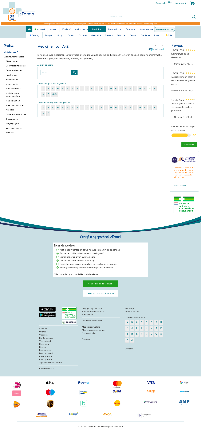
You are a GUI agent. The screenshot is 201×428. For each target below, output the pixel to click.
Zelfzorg (34, 35)
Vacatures (43, 335)
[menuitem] (17, 52)
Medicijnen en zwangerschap (13, 94)
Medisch (9, 45)
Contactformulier (46, 368)
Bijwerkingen (12, 61)
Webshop (129, 308)
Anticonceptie (81, 29)
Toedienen (145, 35)
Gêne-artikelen (132, 311)
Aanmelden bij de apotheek (100, 284)
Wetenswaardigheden (14, 57)
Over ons (43, 332)
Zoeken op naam (100, 71)
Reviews (177, 45)
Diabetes (83, 35)
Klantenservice (146, 29)
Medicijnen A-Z (11, 52)
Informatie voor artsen (92, 320)
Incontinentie (12, 84)
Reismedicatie (114, 29)
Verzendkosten (46, 341)
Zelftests (10, 132)
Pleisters (109, 35)
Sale (169, 35)
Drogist (48, 35)
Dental (71, 35)
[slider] (190, 50)
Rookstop (130, 29)
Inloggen (181, 3)
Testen (133, 35)
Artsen (53, 29)
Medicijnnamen (13, 101)
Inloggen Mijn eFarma (92, 308)
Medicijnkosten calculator (93, 330)
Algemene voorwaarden (50, 362)
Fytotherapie (11, 75)
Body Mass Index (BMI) (16, 66)
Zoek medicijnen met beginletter (100, 90)
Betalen (42, 347)
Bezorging (44, 344)
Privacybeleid (45, 359)
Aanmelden (163, 3)
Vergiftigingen (12, 123)
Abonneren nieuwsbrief (93, 311)
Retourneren (45, 350)
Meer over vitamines (15, 105)
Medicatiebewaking (91, 327)
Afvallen (66, 29)
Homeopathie (12, 79)
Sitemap (43, 328)
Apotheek (40, 29)
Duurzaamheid (46, 353)
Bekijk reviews (179, 185)
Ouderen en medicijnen (16, 114)
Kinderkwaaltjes (13, 88)
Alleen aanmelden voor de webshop (101, 293)
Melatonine (96, 35)
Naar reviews (189, 145)
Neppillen (10, 110)
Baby (60, 35)
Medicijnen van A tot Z (135, 317)
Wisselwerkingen (14, 128)
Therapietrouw (12, 119)
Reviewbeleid (45, 356)
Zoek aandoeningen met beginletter (100, 109)
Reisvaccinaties (89, 333)
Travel (156, 35)
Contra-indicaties (14, 70)
